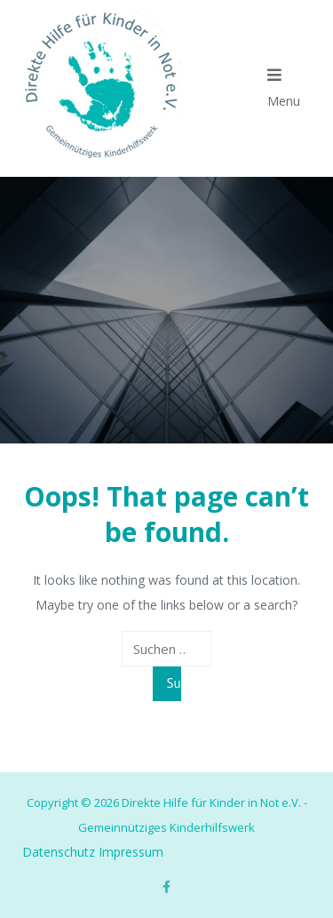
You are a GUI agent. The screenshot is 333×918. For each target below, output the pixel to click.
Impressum (131, 851)
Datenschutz (58, 851)
